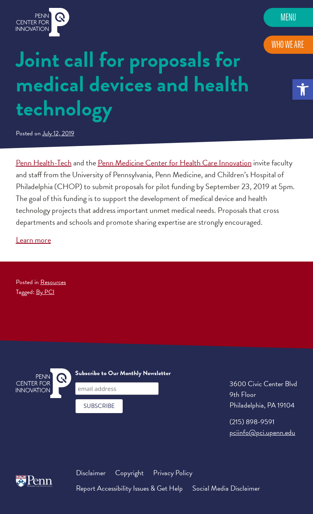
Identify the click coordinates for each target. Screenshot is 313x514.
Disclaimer (91, 472)
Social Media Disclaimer (226, 488)
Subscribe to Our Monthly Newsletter (123, 373)
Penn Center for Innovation (42, 22)
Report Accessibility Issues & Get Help (129, 488)
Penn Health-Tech (44, 163)
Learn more (33, 240)
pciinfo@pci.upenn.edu (262, 432)
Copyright (129, 472)
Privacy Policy (172, 472)
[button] (302, 89)
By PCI (45, 292)
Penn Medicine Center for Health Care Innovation (175, 163)
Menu (288, 17)
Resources (53, 282)
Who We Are (287, 44)
